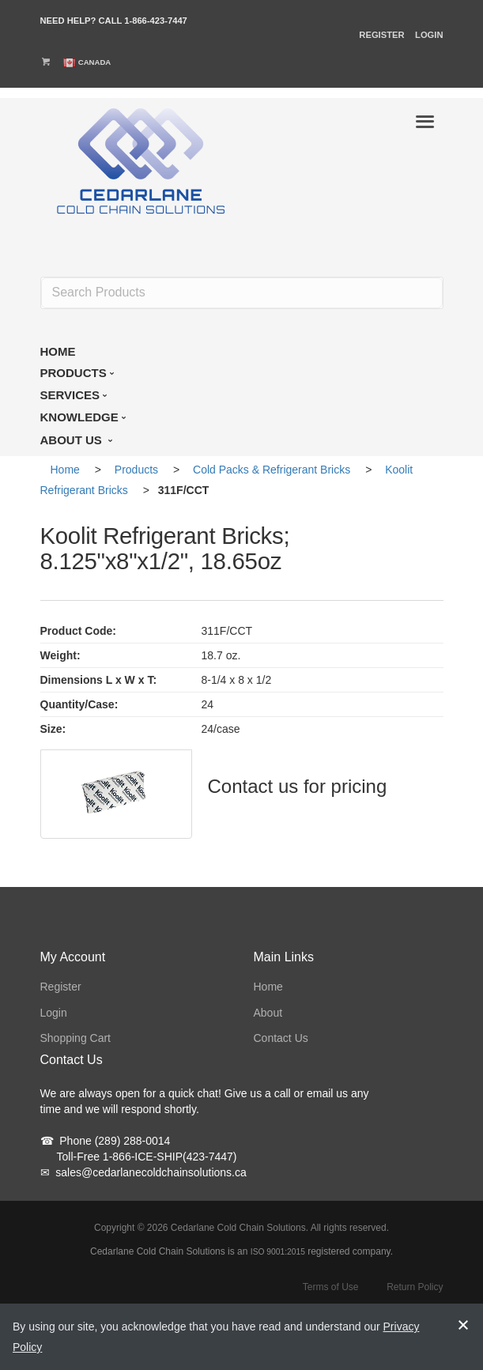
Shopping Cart (75, 1038)
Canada (94, 62)
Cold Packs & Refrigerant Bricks (271, 469)
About (268, 1012)
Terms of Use (331, 1287)
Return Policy (415, 1287)
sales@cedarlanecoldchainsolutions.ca (143, 1172)
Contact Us (281, 1038)
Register (381, 35)
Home (65, 469)
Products (136, 469)
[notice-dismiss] (463, 1336)
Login (429, 35)
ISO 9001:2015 (278, 1251)
